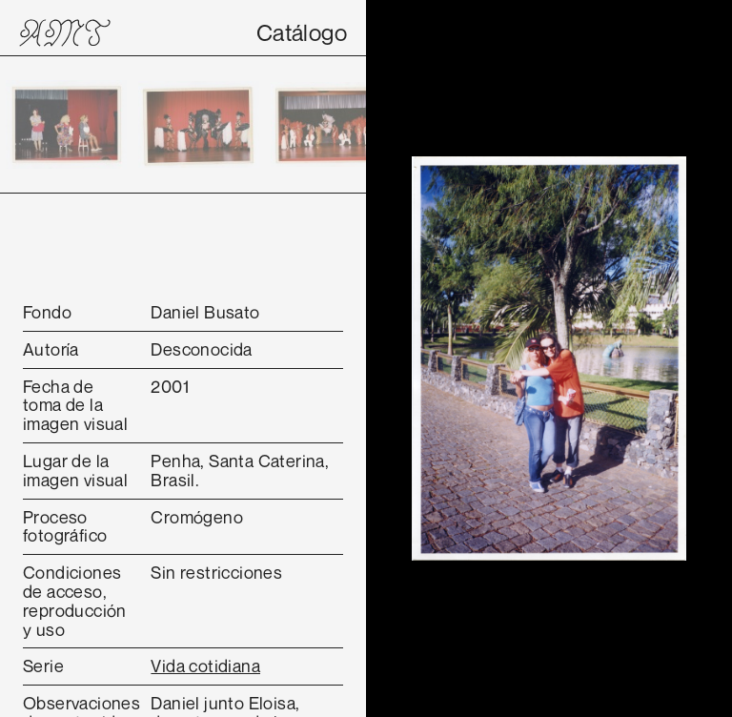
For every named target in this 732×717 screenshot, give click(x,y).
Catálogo (301, 32)
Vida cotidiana (205, 665)
